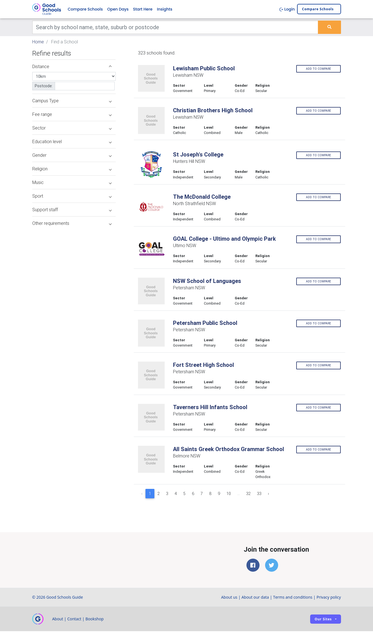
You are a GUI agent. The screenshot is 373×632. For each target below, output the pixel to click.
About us (229, 598)
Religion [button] (72, 169)
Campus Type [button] (72, 101)
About (57, 619)
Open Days (118, 9)
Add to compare (318, 69)
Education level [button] (72, 142)
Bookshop (94, 619)
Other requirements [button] (72, 224)
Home (38, 42)
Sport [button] (72, 197)
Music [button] (72, 183)
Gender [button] (72, 156)
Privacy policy (329, 598)
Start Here (142, 9)
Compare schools (318, 9)
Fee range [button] (72, 115)
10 (228, 494)
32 (248, 494)
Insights (164, 9)
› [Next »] (268, 494)
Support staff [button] (72, 210)
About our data (255, 598)
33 (259, 494)
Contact (74, 619)
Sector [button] (72, 128)
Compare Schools (85, 9)
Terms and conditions (292, 598)
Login (287, 9)
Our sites (323, 619)
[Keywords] (175, 27)
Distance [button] (72, 67)
